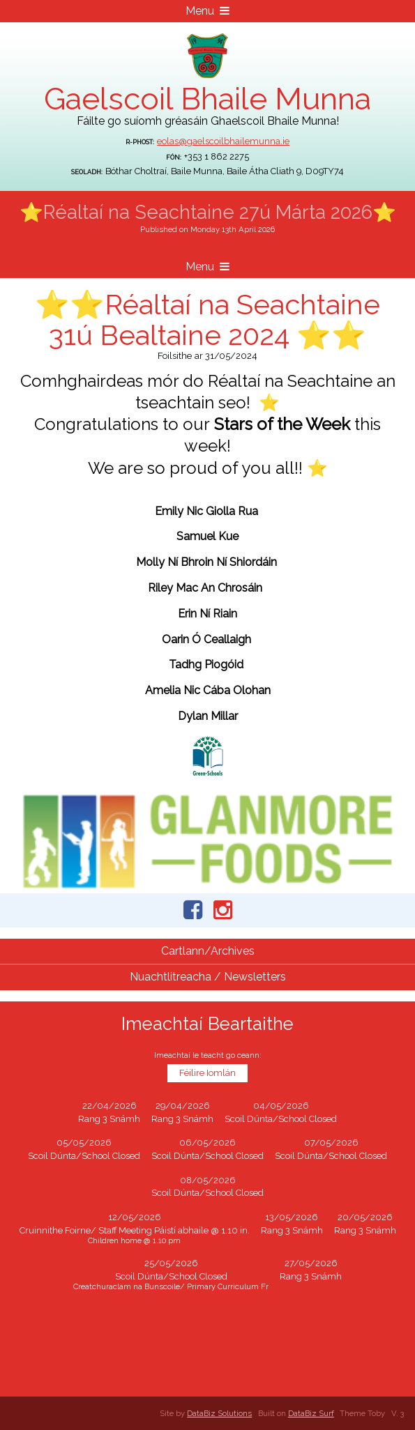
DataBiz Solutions (219, 1413)
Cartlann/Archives (208, 951)
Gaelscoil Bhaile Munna (207, 98)
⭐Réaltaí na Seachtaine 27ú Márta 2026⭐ (208, 212)
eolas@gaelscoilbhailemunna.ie (223, 141)
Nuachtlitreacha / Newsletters (208, 976)
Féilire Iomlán (207, 1073)
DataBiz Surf (311, 1413)
